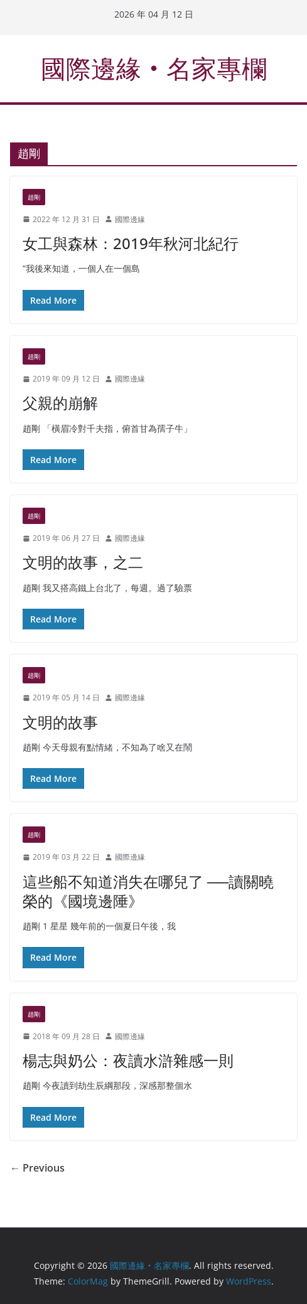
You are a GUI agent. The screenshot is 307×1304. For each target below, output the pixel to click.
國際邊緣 (130, 219)
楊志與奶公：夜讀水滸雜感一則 (128, 1060)
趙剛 (34, 197)
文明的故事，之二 (83, 562)
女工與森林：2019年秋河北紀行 (131, 243)
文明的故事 (60, 722)
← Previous (37, 1168)
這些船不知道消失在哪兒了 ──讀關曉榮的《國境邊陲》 (148, 891)
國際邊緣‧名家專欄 (154, 68)
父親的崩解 (60, 402)
